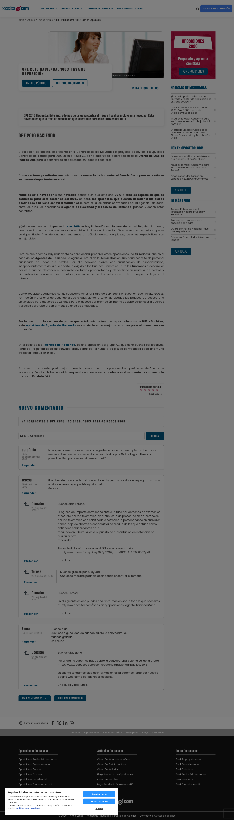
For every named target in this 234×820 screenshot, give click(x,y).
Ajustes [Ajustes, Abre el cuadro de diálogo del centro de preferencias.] (99, 808)
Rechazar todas (99, 801)
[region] (61, 801)
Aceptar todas (99, 794)
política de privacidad (28, 808)
